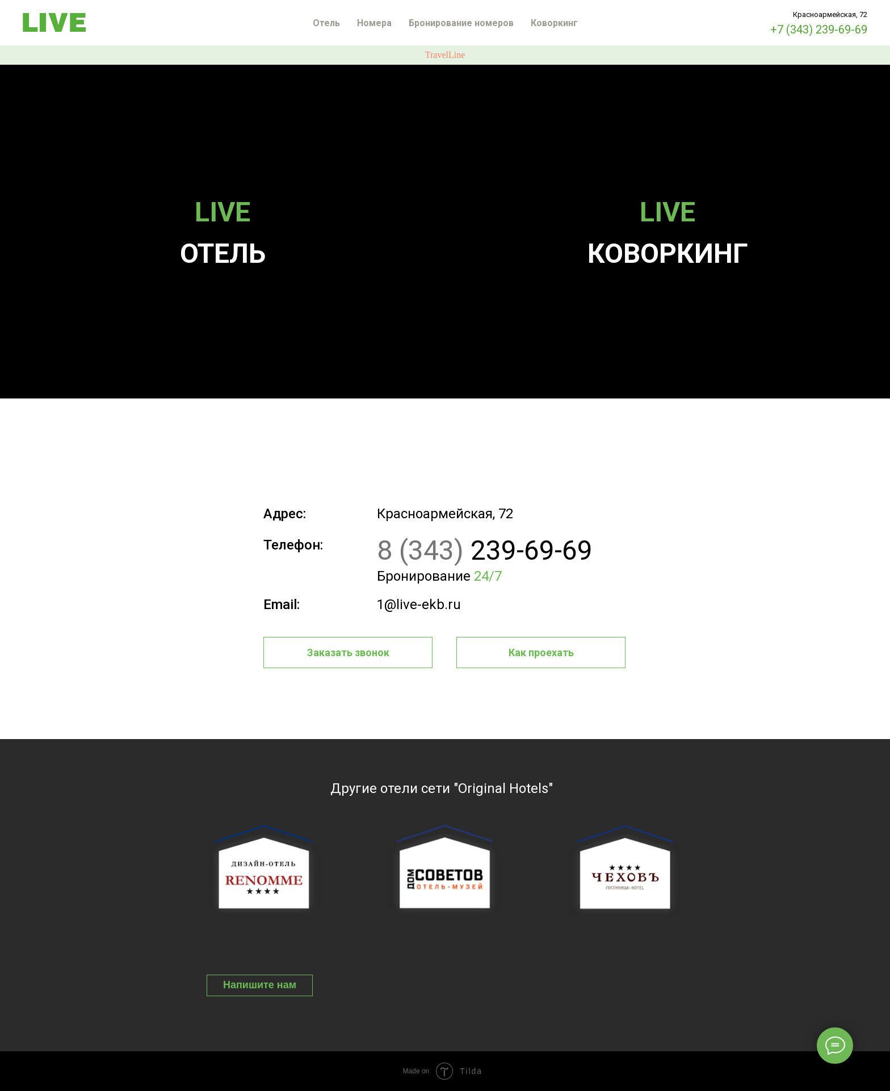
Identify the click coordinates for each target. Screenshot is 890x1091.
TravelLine (445, 55)
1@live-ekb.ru (419, 604)
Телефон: (293, 545)
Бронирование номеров (461, 23)
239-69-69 (485, 550)
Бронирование (439, 576)
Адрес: (284, 514)
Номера (374, 23)
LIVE (222, 212)
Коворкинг (554, 23)
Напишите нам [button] (259, 985)
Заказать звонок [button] (348, 652)
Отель (326, 23)
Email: (281, 604)
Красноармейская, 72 (445, 514)
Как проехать (541, 652)
